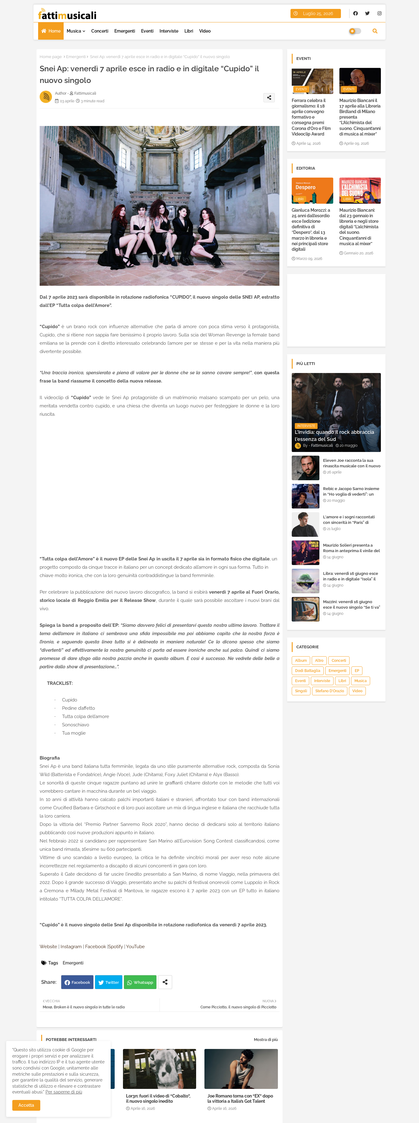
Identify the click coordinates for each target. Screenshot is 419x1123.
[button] (375, 31)
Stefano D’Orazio (329, 691)
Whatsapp (143, 982)
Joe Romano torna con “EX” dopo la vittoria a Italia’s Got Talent (240, 1099)
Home (55, 31)
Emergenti (124, 31)
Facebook (81, 982)
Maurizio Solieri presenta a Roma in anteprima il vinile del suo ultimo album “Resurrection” (351, 553)
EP (357, 671)
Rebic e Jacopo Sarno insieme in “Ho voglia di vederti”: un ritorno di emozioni (351, 494)
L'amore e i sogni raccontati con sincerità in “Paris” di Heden (349, 522)
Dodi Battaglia (307, 671)
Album (301, 660)
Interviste (169, 31)
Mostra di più (266, 1039)
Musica (74, 31)
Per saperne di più (63, 1092)
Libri (188, 31)
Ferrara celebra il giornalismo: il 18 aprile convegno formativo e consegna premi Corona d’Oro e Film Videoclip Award (311, 117)
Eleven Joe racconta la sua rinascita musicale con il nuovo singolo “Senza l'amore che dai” (352, 469)
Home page (51, 56)
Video (205, 31)
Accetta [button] (26, 1105)
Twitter (112, 982)
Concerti (99, 31)
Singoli (301, 691)
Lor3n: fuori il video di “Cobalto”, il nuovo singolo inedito (158, 1099)
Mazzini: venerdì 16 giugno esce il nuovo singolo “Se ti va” (351, 604)
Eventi (147, 31)
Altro (319, 660)
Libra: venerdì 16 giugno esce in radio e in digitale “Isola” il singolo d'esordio (350, 579)
